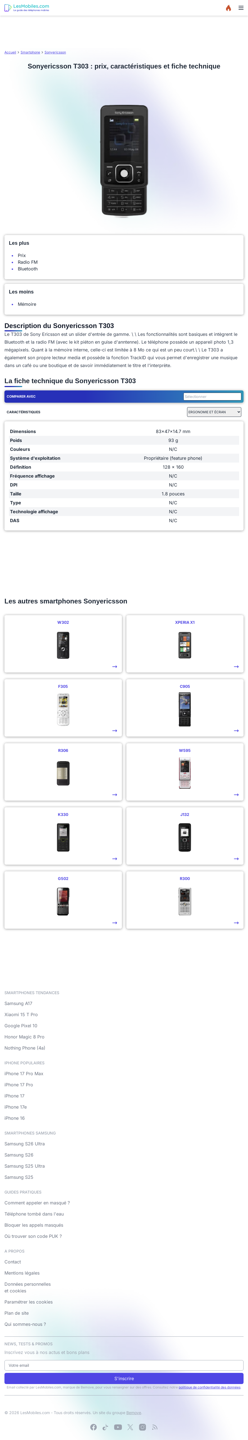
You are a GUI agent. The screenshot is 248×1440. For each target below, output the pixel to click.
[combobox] (211, 396)
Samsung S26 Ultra (24, 1143)
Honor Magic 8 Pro (24, 1037)
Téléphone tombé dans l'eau (34, 1214)
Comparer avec (21, 396)
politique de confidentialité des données (209, 1387)
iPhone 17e (15, 1107)
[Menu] (241, 7)
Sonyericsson (55, 52)
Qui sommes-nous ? (25, 1324)
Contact (12, 1262)
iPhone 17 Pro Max (23, 1073)
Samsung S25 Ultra (24, 1166)
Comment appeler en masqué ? (37, 1203)
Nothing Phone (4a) (24, 1048)
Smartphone (30, 52)
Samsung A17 (18, 1003)
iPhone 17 (14, 1096)
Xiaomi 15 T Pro (21, 1014)
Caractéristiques (23, 412)
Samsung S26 (18, 1155)
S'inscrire (124, 1378)
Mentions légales (22, 1273)
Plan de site (16, 1313)
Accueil (10, 52)
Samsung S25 (18, 1177)
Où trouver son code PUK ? (33, 1236)
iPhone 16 (14, 1118)
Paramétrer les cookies (28, 1302)
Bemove (133, 1412)
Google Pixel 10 (20, 1025)
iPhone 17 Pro (18, 1084)
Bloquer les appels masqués (33, 1225)
